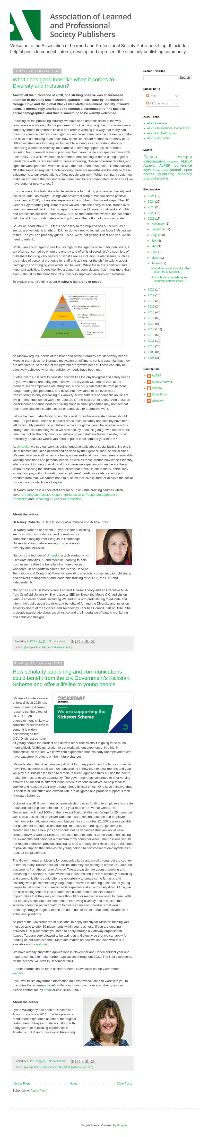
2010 (151, 346)
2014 (151, 323)
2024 (151, 201)
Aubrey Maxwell (162, 382)
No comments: (58, 641)
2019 (151, 295)
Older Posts (124, 1083)
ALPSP (156, 375)
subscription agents (155, 178)
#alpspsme (173, 161)
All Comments (157, 103)
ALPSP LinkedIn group (161, 133)
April (154, 252)
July (154, 240)
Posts (151, 96)
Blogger (122, 1125)
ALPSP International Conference (168, 128)
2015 (151, 318)
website (41, 944)
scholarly (185, 174)
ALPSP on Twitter (158, 138)
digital (147, 170)
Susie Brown (160, 394)
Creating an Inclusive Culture (41, 494)
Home (74, 1083)
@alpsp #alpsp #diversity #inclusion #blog (48, 647)
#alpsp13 (185, 157)
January (157, 263)
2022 (151, 213)
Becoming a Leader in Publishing (58, 499)
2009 (151, 352)
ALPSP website (157, 123)
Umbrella (23, 446)
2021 (151, 218)
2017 (151, 306)
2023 (151, 207)
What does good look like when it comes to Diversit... (171, 270)
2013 (151, 329)
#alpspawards (154, 161)
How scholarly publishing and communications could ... (169, 279)
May (154, 246)
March (155, 257)
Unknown (158, 400)
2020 (151, 289)
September (158, 229)
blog (90, 1067)
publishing (166, 174)
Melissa (157, 388)
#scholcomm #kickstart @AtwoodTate (65, 1067)
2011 (151, 340)
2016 (151, 312)
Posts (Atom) (38, 1090)
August (156, 235)
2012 (151, 335)
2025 (151, 196)
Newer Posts (22, 1083)
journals (176, 170)
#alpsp (38, 1067)
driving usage (161, 170)
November (158, 223)
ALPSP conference (175, 165)
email (48, 990)
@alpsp (28, 1067)
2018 (151, 301)
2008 (151, 357)
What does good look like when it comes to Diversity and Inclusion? (63, 83)
